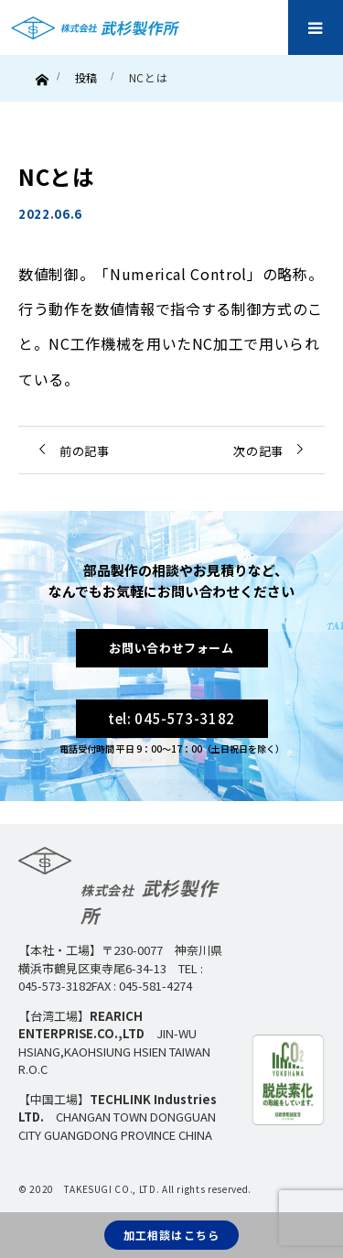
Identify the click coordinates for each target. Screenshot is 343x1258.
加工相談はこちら (171, 1234)
